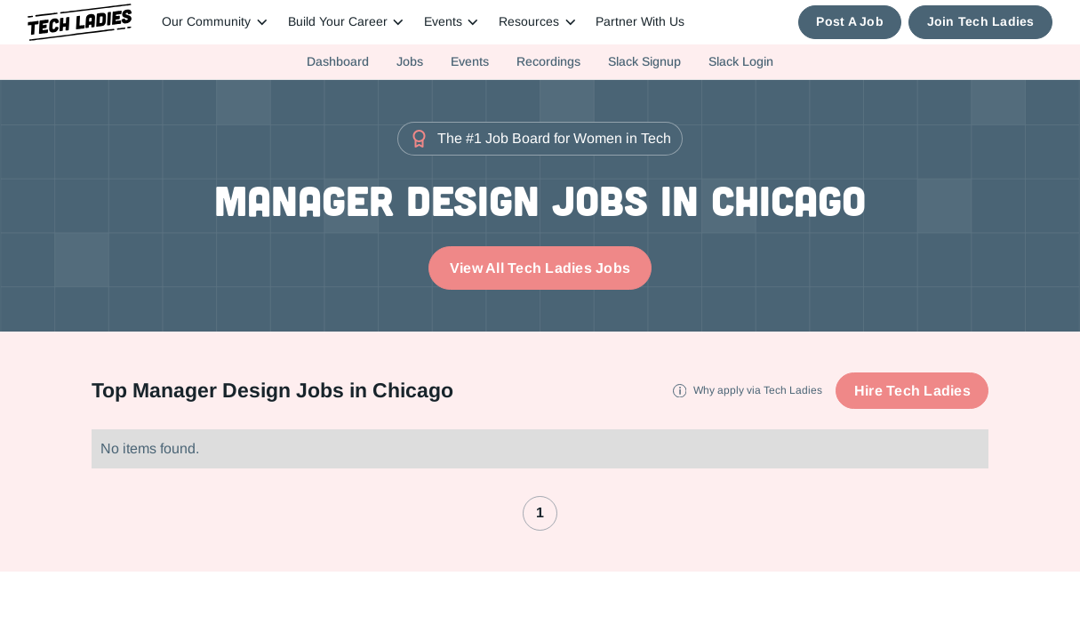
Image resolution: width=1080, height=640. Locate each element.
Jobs (409, 61)
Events (470, 61)
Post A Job (850, 21)
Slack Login (740, 61)
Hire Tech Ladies (912, 390)
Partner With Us (640, 21)
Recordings (548, 61)
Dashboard (338, 61)
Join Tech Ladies (981, 21)
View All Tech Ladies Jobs (540, 268)
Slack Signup (644, 61)
